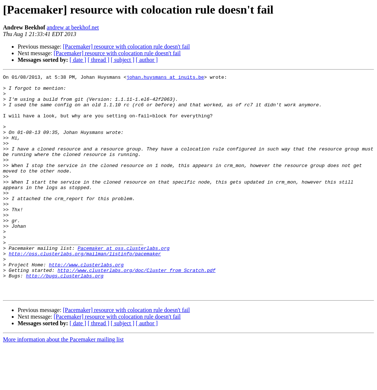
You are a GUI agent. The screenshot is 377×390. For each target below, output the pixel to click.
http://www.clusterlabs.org (86, 303)
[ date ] (78, 60)
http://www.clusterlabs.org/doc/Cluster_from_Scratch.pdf (136, 309)
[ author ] (147, 60)
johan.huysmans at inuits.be (165, 78)
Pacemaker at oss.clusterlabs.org (124, 283)
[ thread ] (98, 60)
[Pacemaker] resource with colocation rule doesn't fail (126, 46)
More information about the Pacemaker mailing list (63, 383)
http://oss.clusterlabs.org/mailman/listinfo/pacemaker (85, 290)
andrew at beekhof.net (73, 27)
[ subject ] (122, 60)
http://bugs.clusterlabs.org (64, 316)
